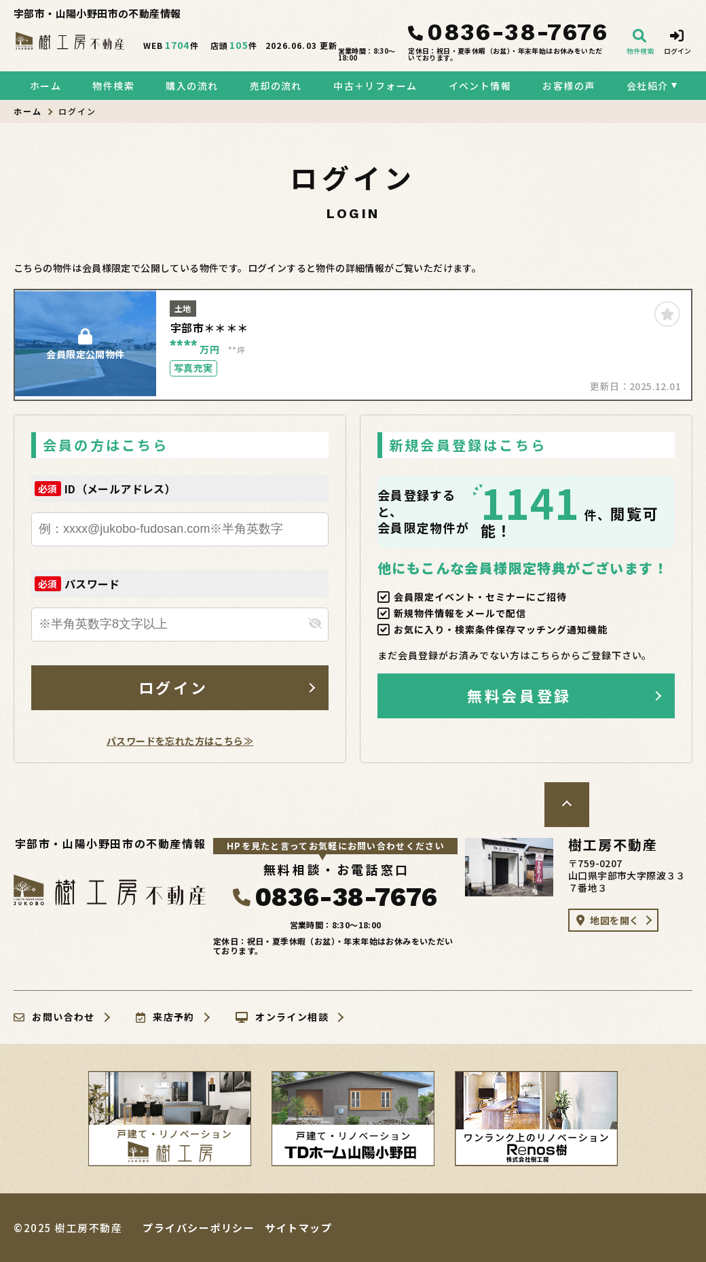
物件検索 (113, 85)
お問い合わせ (54, 1017)
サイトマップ (298, 1228)
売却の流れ (276, 85)
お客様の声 (568, 85)
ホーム (45, 85)
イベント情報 (480, 85)
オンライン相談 (282, 1017)
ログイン (173, 687)
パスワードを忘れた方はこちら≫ (180, 741)
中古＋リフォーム (375, 85)
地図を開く (607, 920)
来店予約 (165, 1017)
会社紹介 (648, 85)
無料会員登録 (519, 695)
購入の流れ (192, 85)
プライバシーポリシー (199, 1228)
